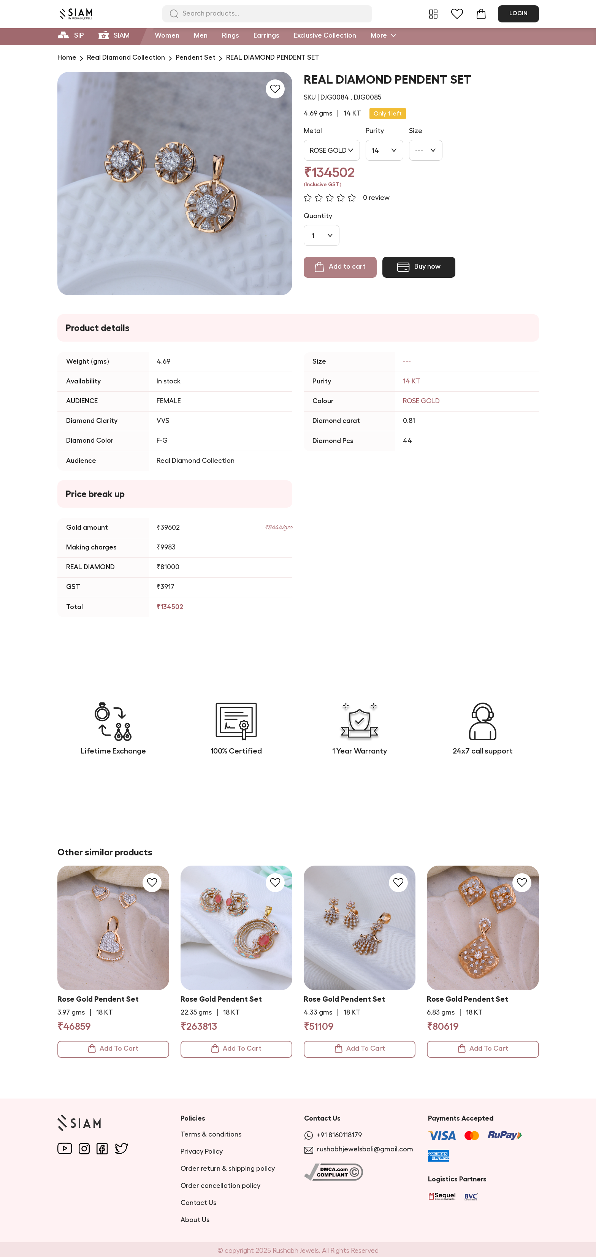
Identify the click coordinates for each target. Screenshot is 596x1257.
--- (407, 361)
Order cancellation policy (220, 1182)
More (383, 35)
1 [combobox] (313, 235)
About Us (195, 1217)
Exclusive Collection (325, 35)
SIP (70, 34)
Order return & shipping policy (228, 1165)
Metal (313, 130)
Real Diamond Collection (126, 57)
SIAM (114, 34)
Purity (375, 130)
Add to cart (340, 267)
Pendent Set (196, 57)
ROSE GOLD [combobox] (328, 150)
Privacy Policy (202, 1148)
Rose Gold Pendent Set (98, 999)
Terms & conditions (211, 1131)
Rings (230, 35)
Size (415, 130)
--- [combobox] (419, 150)
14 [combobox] (375, 150)
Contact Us (198, 1200)
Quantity (318, 215)
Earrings (266, 35)
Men (201, 35)
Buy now (419, 267)
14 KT (411, 381)
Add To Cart (113, 1048)
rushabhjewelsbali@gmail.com (358, 1146)
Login (518, 13)
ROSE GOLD (421, 400)
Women (167, 35)
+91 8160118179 (333, 1132)
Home (66, 57)
